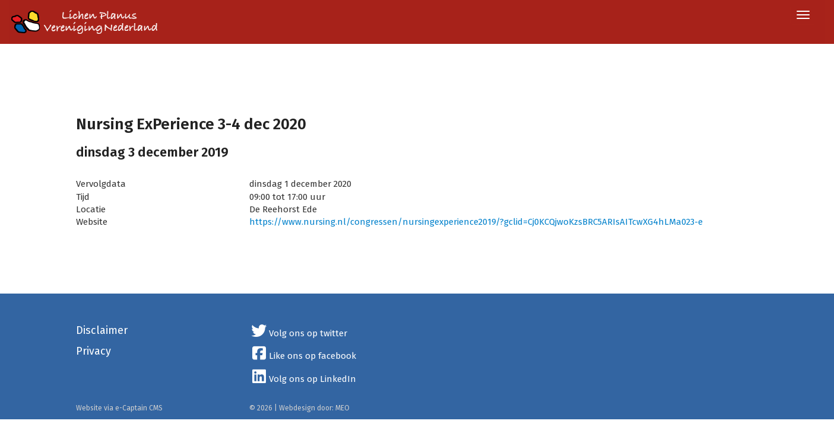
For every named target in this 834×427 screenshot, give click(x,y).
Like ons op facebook (302, 355)
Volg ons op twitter (298, 333)
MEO (342, 408)
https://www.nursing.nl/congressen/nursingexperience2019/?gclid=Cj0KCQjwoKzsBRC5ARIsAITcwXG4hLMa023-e (476, 221)
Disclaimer (102, 330)
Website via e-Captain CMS (119, 408)
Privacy (93, 351)
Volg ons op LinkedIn (302, 379)
